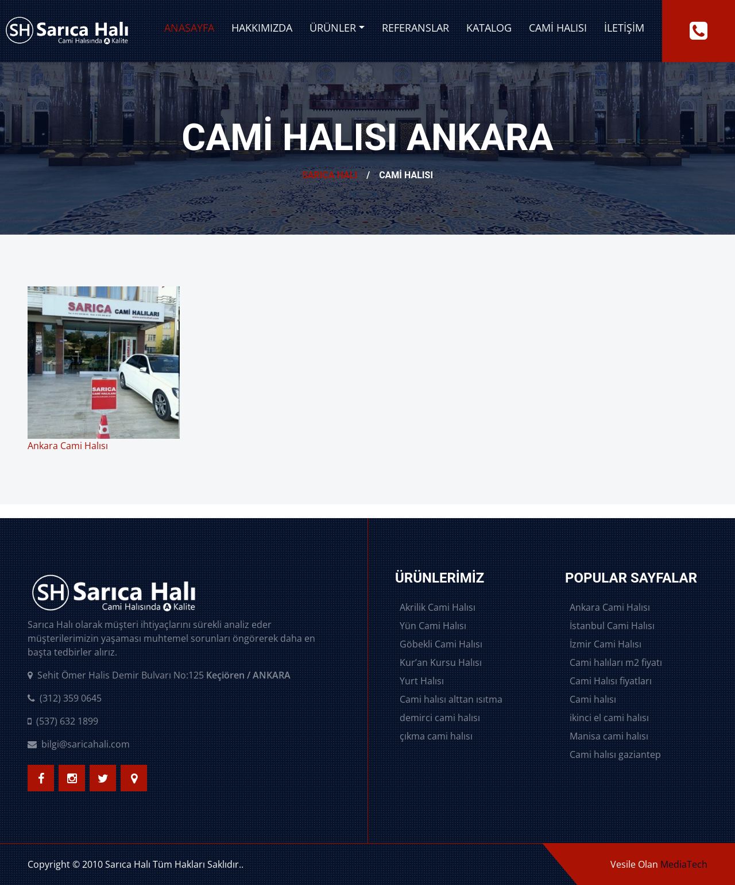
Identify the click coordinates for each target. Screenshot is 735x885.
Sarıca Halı (329, 175)
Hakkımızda (261, 28)
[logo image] (66, 31)
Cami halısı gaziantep (615, 754)
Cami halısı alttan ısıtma (451, 699)
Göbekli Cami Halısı (441, 644)
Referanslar (415, 28)
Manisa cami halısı (609, 736)
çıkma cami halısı (436, 736)
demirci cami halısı (440, 717)
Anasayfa (189, 28)
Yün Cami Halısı (433, 625)
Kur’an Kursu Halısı (441, 662)
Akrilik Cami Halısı (437, 607)
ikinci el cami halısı (609, 717)
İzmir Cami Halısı (605, 644)
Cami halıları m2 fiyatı (616, 662)
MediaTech (683, 864)
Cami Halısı (558, 28)
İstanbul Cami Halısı (612, 625)
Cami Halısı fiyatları (611, 681)
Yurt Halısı (422, 681)
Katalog (489, 28)
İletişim (624, 28)
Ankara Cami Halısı (610, 607)
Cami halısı (593, 699)
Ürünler (333, 28)
